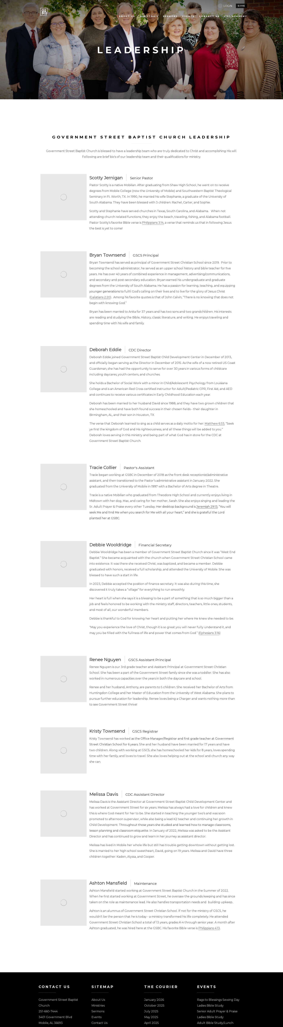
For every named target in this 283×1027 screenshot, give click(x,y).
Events (96, 1017)
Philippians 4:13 (209, 928)
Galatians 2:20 (100, 297)
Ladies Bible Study (210, 1005)
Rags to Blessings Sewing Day (218, 1000)
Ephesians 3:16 (209, 633)
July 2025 (151, 1011)
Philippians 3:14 (153, 222)
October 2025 (154, 1005)
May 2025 (151, 1017)
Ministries (98, 1005)
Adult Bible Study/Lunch (215, 1023)
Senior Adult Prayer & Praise (217, 1011)
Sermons (98, 1011)
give (241, 6)
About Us (98, 1000)
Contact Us (99, 1023)
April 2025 (151, 1023)
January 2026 (154, 1000)
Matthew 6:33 (214, 423)
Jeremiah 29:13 (206, 506)
